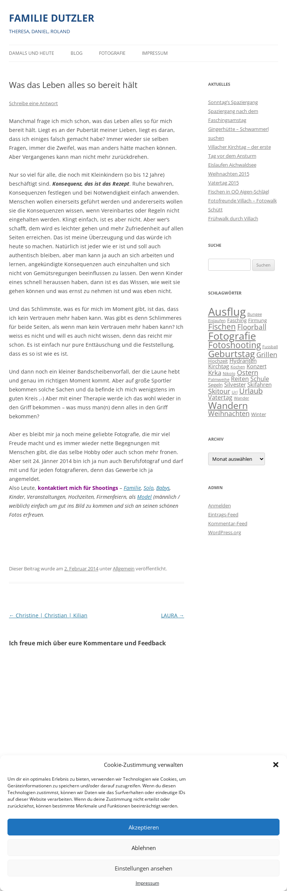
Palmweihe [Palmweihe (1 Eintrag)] (218, 379)
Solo (149, 487)
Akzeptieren (144, 827)
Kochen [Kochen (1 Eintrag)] (238, 366)
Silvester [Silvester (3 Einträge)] (235, 384)
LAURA (172, 615)
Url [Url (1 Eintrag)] (235, 392)
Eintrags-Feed (223, 514)
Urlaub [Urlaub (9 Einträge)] (251, 391)
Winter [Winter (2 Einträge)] (258, 414)
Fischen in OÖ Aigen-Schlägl (238, 191)
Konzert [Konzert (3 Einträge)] (256, 366)
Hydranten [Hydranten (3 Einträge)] (243, 360)
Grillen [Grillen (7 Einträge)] (266, 354)
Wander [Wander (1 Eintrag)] (241, 398)
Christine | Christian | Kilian (48, 615)
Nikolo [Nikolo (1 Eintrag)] (229, 373)
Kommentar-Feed (227, 523)
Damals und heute (31, 53)
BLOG (77, 53)
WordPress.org (224, 532)
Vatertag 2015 (223, 182)
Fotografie (112, 53)
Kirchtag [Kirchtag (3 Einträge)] (218, 366)
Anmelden (219, 505)
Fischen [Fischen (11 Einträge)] (222, 326)
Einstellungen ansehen (143, 868)
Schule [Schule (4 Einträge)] (259, 379)
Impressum (147, 883)
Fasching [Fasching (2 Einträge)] (237, 320)
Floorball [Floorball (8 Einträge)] (251, 327)
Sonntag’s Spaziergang (233, 102)
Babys (163, 487)
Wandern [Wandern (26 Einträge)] (228, 405)
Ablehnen (144, 847)
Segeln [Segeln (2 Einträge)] (215, 384)
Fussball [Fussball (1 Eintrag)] (270, 346)
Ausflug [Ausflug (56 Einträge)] (227, 311)
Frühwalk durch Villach (233, 218)
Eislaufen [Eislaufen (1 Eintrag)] (217, 320)
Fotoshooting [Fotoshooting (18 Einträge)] (234, 345)
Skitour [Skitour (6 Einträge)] (219, 391)
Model (144, 496)
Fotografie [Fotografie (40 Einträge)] (232, 336)
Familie (132, 487)
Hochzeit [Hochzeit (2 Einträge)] (218, 361)
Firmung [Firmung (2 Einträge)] (257, 320)
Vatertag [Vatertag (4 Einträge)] (220, 397)
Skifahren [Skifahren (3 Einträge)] (259, 384)
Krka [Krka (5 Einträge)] (214, 372)
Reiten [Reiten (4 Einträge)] (240, 379)
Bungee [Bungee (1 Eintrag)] (254, 314)
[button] (276, 764)
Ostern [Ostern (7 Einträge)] (247, 372)
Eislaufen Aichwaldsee (232, 164)
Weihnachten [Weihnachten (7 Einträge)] (229, 413)
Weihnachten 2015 (228, 173)
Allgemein (124, 568)
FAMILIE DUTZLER (51, 18)
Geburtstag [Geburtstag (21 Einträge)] (231, 353)
